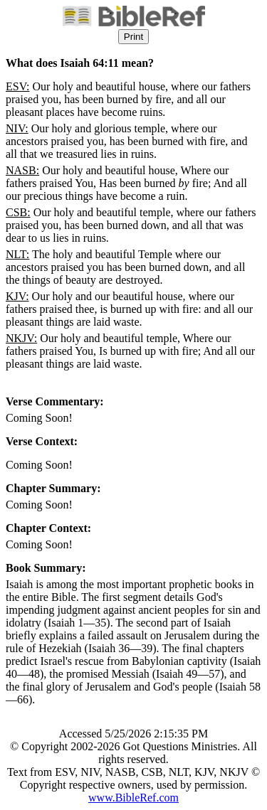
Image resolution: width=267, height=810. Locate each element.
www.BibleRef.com (133, 798)
